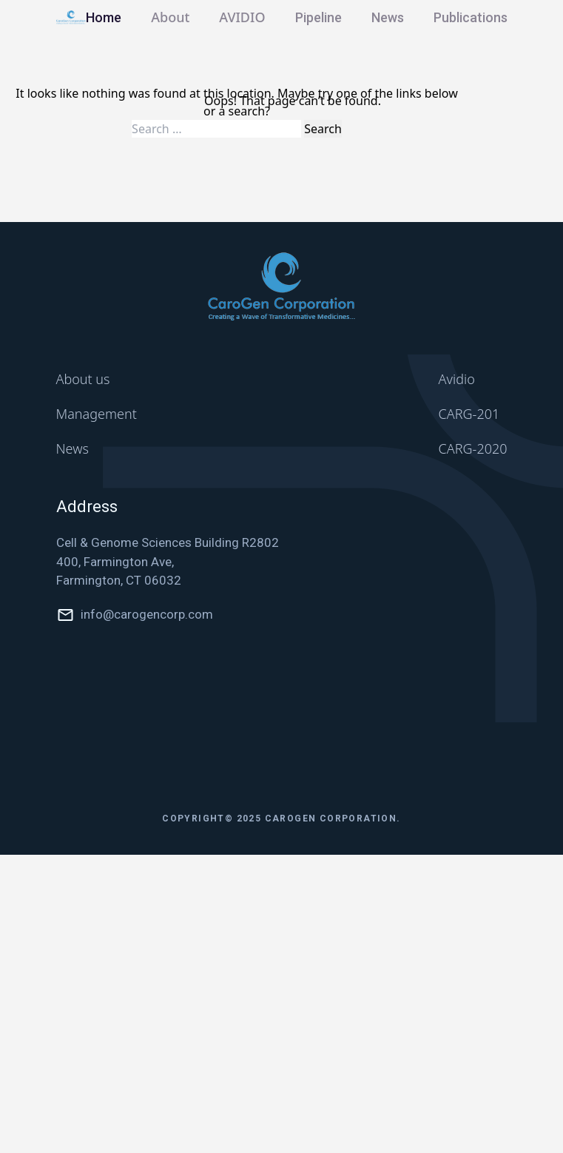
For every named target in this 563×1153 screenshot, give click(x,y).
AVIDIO (242, 17)
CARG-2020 (473, 448)
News (387, 17)
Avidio (457, 379)
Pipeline (318, 17)
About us (83, 379)
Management (96, 414)
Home (103, 17)
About (170, 17)
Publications (471, 17)
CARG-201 (469, 414)
